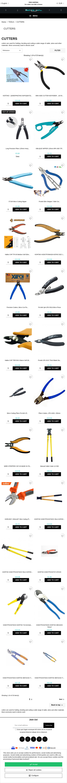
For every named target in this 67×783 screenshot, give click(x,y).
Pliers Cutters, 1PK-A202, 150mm (49, 413)
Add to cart (21, 103)
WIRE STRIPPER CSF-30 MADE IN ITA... (17, 466)
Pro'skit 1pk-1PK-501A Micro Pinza (49, 307)
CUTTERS (9, 28)
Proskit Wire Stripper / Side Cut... (49, 201)
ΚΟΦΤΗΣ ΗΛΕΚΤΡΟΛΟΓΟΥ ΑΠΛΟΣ (49, 572)
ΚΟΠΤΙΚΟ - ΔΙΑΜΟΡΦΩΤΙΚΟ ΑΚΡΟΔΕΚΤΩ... (17, 95)
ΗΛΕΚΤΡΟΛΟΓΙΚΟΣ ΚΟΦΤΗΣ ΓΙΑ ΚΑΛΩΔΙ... (17, 625)
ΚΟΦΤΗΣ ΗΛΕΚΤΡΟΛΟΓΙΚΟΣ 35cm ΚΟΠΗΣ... (49, 519)
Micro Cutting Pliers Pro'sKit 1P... (17, 413)
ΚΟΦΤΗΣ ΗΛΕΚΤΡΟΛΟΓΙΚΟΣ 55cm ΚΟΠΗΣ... (17, 572)
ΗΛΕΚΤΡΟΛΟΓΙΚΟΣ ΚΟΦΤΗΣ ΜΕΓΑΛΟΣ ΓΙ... (17, 678)
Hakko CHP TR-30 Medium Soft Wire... (17, 254)
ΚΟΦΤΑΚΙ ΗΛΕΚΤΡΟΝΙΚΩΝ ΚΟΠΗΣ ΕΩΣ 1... (49, 254)
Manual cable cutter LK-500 (49, 466)
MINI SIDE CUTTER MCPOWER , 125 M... (49, 95)
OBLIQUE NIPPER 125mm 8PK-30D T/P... (49, 148)
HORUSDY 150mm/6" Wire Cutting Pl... (17, 519)
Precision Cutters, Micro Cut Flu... (17, 307)
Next (62, 699)
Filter (57, 50)
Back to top (57, 705)
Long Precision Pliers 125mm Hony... (17, 148)
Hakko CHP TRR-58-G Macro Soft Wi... (17, 360)
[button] (6, 10)
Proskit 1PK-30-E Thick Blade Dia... (49, 360)
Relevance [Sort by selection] (12, 50)
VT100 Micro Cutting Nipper (18, 201)
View (17, 156)
